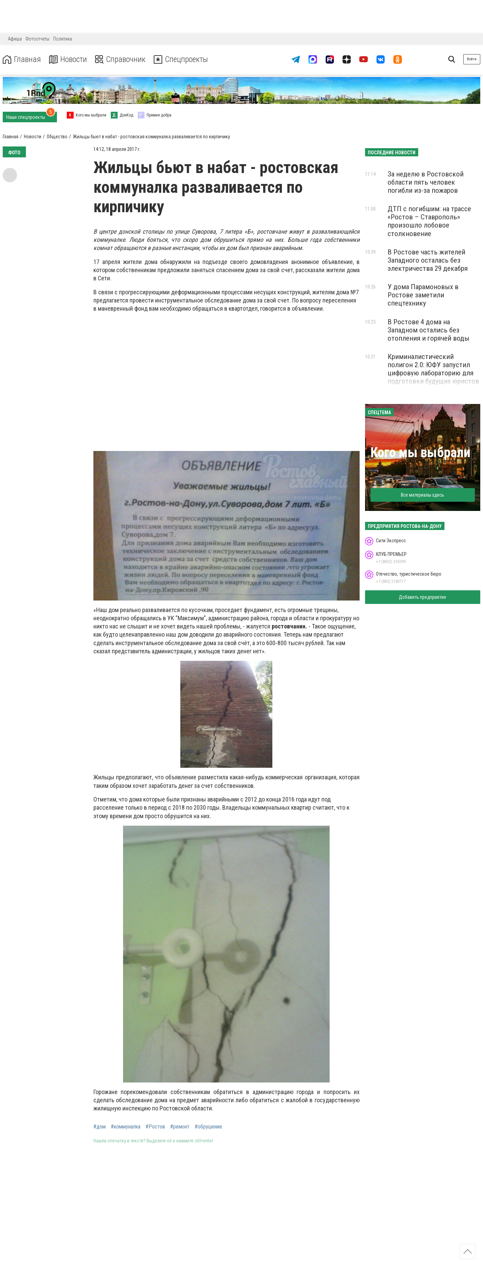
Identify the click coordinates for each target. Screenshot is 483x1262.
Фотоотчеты (37, 39)
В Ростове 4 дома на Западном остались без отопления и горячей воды (428, 330)
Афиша (15, 39)
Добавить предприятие (422, 597)
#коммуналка (125, 1127)
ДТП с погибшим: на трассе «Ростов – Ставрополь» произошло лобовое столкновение (429, 221)
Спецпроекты (182, 59)
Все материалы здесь (422, 495)
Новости (67, 59)
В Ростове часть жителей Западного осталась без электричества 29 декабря (428, 260)
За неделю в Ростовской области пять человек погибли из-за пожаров (426, 182)
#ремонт (180, 1127)
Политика (62, 39)
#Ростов (155, 1127)
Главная (21, 59)
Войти (472, 59)
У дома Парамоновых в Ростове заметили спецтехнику (423, 295)
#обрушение (208, 1127)
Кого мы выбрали (420, 453)
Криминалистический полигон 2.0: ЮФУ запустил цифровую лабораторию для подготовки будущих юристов (433, 369)
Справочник (120, 59)
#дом (99, 1127)
